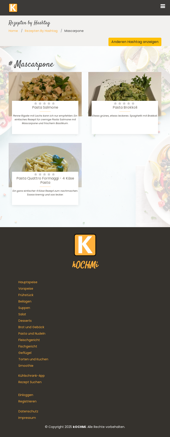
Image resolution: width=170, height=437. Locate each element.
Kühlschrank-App (31, 375)
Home (13, 31)
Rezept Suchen (30, 382)
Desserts (25, 320)
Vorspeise (25, 288)
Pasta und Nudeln (31, 333)
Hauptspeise (27, 282)
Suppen (24, 308)
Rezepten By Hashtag (41, 31)
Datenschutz (28, 411)
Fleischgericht (29, 340)
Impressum (27, 418)
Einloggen (25, 395)
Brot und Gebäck (31, 327)
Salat (22, 314)
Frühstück (25, 295)
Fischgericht (27, 346)
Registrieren (27, 401)
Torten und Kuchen (33, 359)
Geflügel (24, 353)
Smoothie (25, 365)
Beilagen (24, 301)
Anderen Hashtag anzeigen (134, 41)
